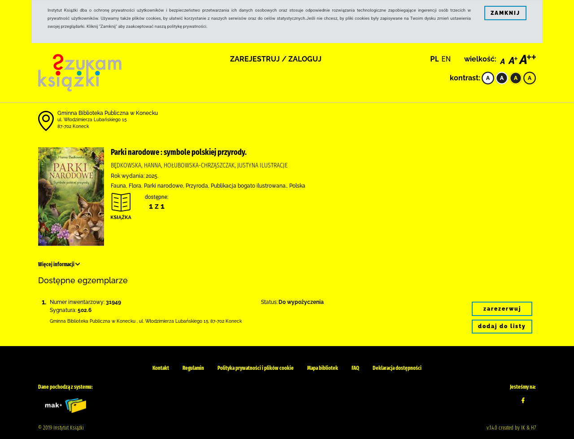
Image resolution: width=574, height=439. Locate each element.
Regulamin (193, 368)
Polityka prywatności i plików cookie (255, 368)
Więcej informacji (59, 264)
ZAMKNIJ (505, 13)
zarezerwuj (502, 309)
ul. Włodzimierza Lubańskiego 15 (91, 119)
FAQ (355, 368)
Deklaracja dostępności (397, 368)
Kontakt (160, 368)
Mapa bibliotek (322, 368)
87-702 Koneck (73, 126)
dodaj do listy (502, 326)
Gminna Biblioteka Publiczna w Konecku (107, 113)
